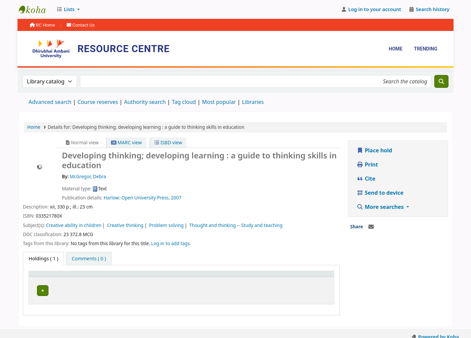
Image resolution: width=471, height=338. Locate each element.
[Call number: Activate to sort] (201, 277)
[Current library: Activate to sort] (127, 277)
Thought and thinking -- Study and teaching (235, 225)
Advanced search (50, 102)
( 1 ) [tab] (43, 258)
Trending (425, 49)
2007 (176, 197)
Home (395, 49)
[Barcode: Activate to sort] (307, 277)
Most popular (219, 102)
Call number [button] (184, 277)
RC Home (43, 25)
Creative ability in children (74, 225)
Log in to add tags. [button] (171, 243)
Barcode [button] (293, 277)
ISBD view (168, 142)
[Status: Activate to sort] (258, 277)
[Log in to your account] (371, 9)
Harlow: (112, 197)
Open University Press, (146, 197)
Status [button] (245, 277)
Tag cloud (184, 102)
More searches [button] (381, 207)
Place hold (374, 150)
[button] (68, 9)
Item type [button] (43, 277)
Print (367, 164)
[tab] (89, 258)
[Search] (441, 81)
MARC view (126, 142)
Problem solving (166, 225)
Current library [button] (108, 277)
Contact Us (81, 25)
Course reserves (97, 102)
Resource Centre (35, 9)
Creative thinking (125, 225)
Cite (366, 178)
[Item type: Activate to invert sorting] (58, 277)
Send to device (380, 192)
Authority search (145, 102)
